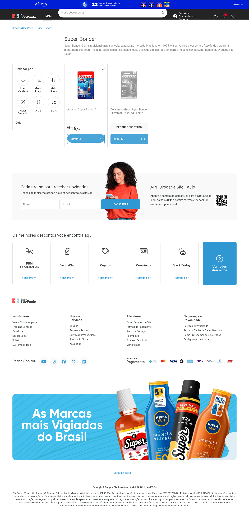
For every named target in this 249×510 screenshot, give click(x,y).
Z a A (54, 104)
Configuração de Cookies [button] (197, 339)
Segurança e (210, 318)
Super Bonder (44, 28)
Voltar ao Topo (124, 473)
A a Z (38, 104)
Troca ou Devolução (137, 340)
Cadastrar (120, 204)
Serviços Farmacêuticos (83, 335)
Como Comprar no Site (139, 322)
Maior (54, 83)
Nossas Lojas (19, 335)
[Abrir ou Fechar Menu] (47, 17)
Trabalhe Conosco (22, 326)
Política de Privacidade (196, 326)
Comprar (85, 139)
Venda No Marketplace (24, 322)
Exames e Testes (79, 330)
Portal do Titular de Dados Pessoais (203, 330)
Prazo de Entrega (136, 331)
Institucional (21, 316)
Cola (18, 122)
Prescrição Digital (79, 339)
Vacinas (74, 326)
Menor (38, 83)
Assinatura (75, 344)
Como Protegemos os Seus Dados (202, 335)
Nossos (96, 318)
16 (73, 128)
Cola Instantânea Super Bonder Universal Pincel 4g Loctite (128, 111)
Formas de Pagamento (139, 326)
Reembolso (133, 335)
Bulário (16, 340)
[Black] (124, 4)
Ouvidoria (17, 331)
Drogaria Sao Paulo (22, 28)
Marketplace (133, 344)
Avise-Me (128, 139)
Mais (23, 83)
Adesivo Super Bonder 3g (82, 109)
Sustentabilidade (21, 344)
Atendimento (136, 316)
